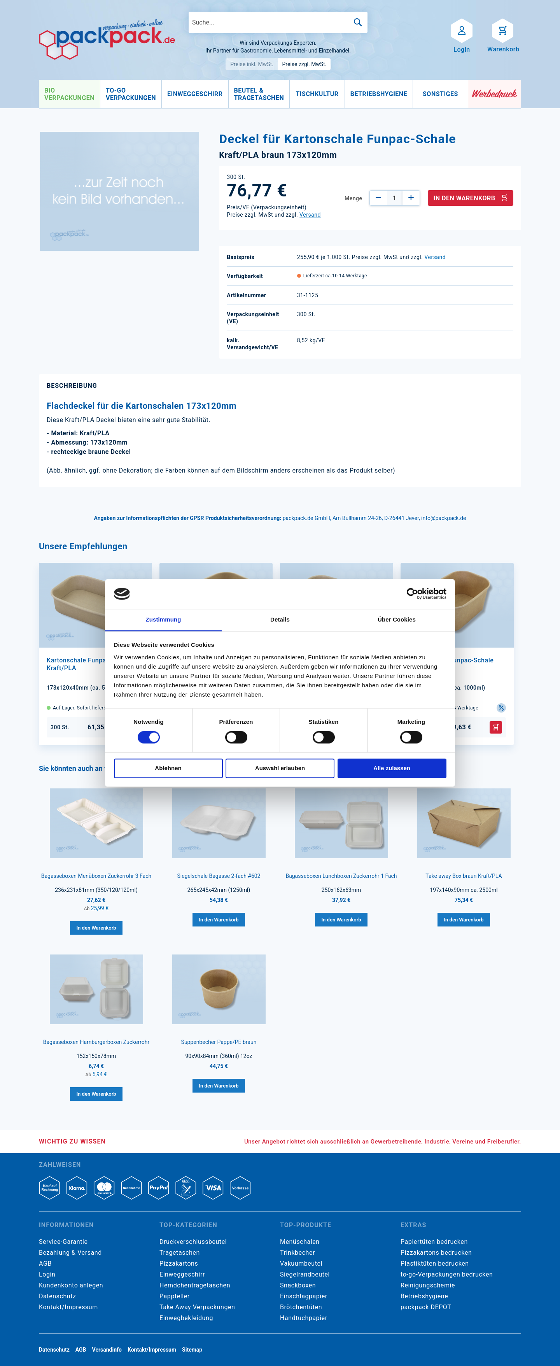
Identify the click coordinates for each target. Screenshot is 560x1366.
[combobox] (278, 22)
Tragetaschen (179, 1252)
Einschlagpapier (303, 1296)
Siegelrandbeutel (305, 1274)
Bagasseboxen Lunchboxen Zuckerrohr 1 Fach (341, 876)
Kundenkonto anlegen (71, 1285)
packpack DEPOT (426, 1307)
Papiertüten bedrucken (434, 1241)
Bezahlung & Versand (70, 1252)
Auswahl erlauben (280, 768)
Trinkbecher (297, 1252)
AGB (45, 1263)
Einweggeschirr (182, 1274)
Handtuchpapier (303, 1318)
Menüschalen (300, 1241)
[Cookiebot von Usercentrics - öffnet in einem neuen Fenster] (412, 594)
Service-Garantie (63, 1241)
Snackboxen (298, 1285)
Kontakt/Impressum (68, 1307)
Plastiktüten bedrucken (435, 1263)
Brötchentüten (301, 1307)
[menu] (253, 94)
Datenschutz (57, 1296)
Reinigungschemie (428, 1285)
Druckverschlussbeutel (193, 1241)
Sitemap (192, 1350)
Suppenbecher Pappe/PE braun (219, 1042)
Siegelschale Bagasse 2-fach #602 (218, 876)
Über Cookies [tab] (397, 619)
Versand (310, 215)
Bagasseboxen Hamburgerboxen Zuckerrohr (96, 1042)
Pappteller (174, 1296)
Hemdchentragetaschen (194, 1285)
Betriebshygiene (424, 1296)
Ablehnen (168, 768)
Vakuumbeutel (301, 1263)
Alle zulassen (391, 768)
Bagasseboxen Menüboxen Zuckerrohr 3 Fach (96, 876)
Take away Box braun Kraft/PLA (463, 876)
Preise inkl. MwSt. (251, 64)
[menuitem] (69, 94)
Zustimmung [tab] (163, 619)
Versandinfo (107, 1350)
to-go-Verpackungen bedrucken (447, 1274)
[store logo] (107, 39)
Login (47, 1274)
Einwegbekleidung (186, 1318)
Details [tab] (280, 619)
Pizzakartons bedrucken (436, 1252)
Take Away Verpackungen (197, 1307)
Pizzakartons (178, 1263)
